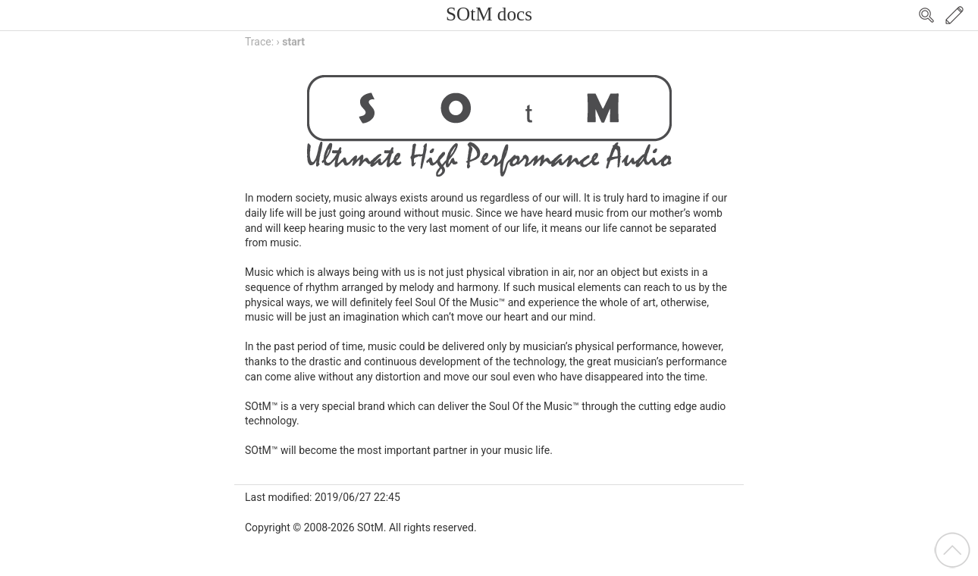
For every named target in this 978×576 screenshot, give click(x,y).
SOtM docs (489, 14)
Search (926, 15)
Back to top (952, 550)
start (293, 42)
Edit (954, 15)
